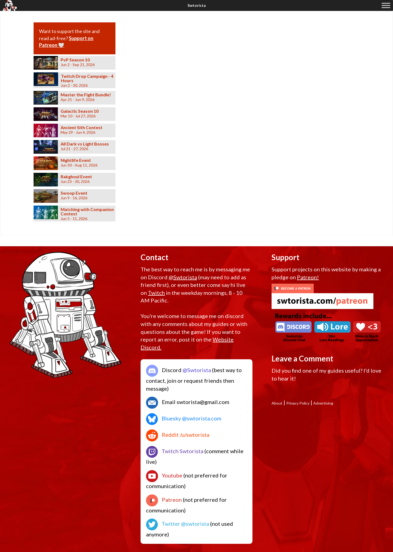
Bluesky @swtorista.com (183, 418)
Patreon (164, 499)
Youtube (164, 475)
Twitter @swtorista (177, 523)
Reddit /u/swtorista (177, 434)
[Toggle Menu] (386, 5)
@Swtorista (183, 277)
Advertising (323, 403)
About (277, 403)
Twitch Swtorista (174, 451)
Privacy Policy (297, 403)
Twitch (156, 292)
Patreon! (308, 277)
